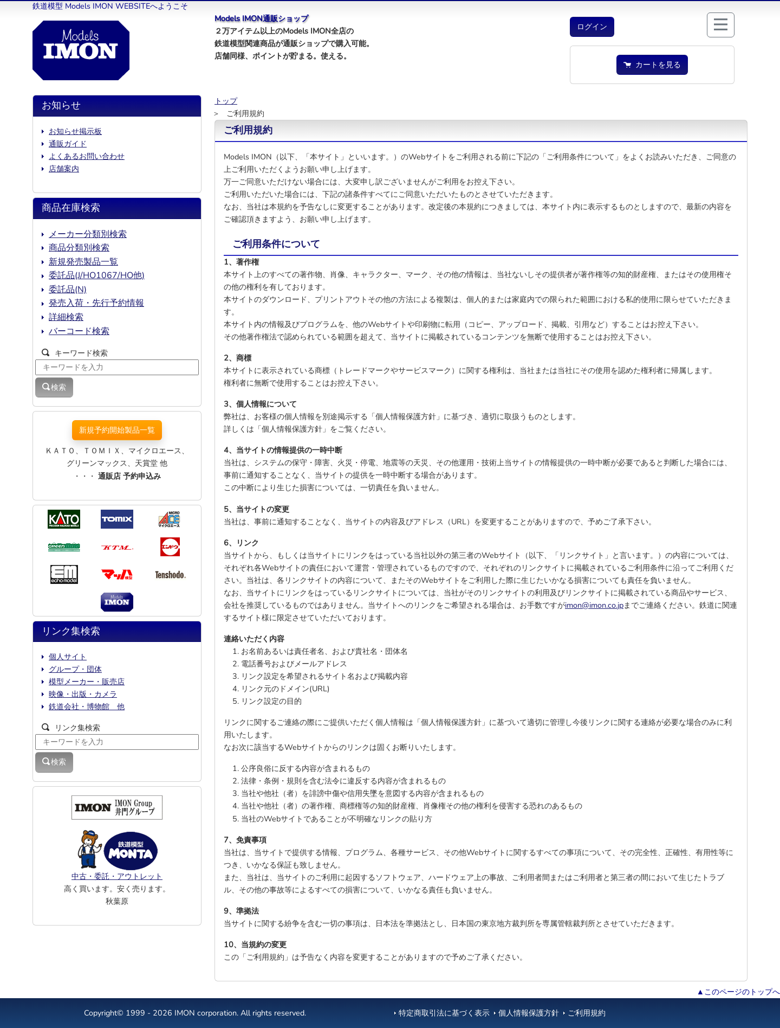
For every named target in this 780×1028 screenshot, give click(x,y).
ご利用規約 (587, 1012)
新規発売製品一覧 (83, 262)
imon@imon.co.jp (594, 605)
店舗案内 (64, 168)
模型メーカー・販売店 (87, 681)
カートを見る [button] (652, 64)
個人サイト (68, 656)
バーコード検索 (79, 331)
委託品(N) (68, 289)
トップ (225, 100)
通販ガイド (68, 143)
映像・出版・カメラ (83, 694)
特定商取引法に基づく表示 (444, 1012)
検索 (54, 387)
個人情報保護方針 (528, 1012)
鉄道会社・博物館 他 (87, 706)
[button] (592, 27)
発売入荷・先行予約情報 (96, 303)
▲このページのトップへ (738, 991)
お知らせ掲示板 (75, 131)
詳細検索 (66, 317)
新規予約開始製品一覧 (117, 430)
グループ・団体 (75, 669)
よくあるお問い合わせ (87, 156)
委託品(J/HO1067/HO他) (97, 275)
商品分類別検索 (79, 248)
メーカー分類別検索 (88, 234)
